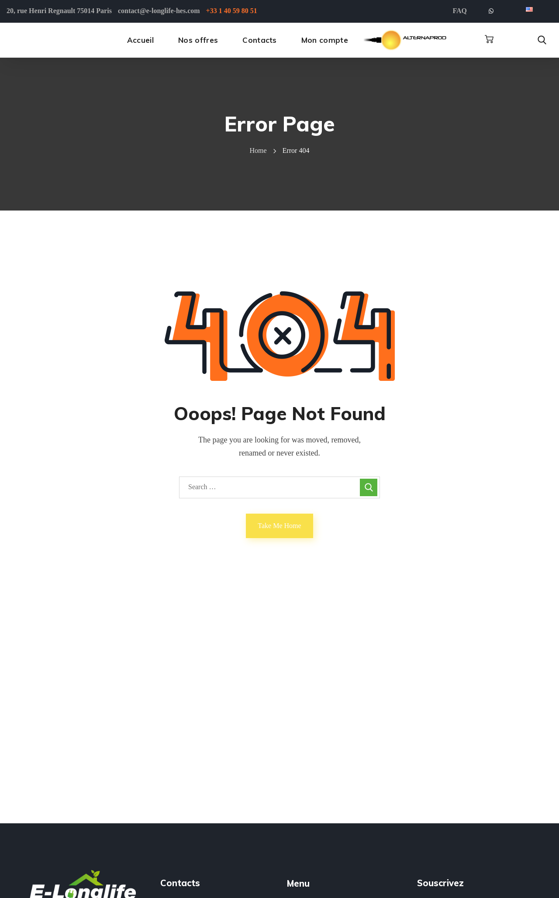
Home (258, 150)
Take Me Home (279, 525)
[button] (489, 39)
